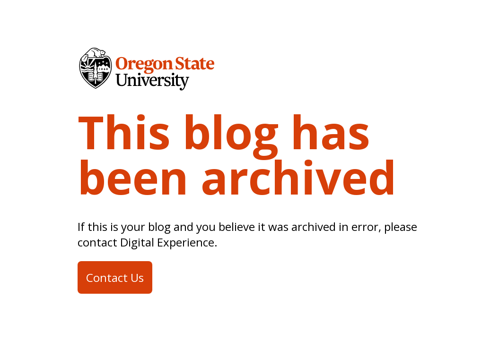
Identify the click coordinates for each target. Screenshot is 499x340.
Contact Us (115, 277)
